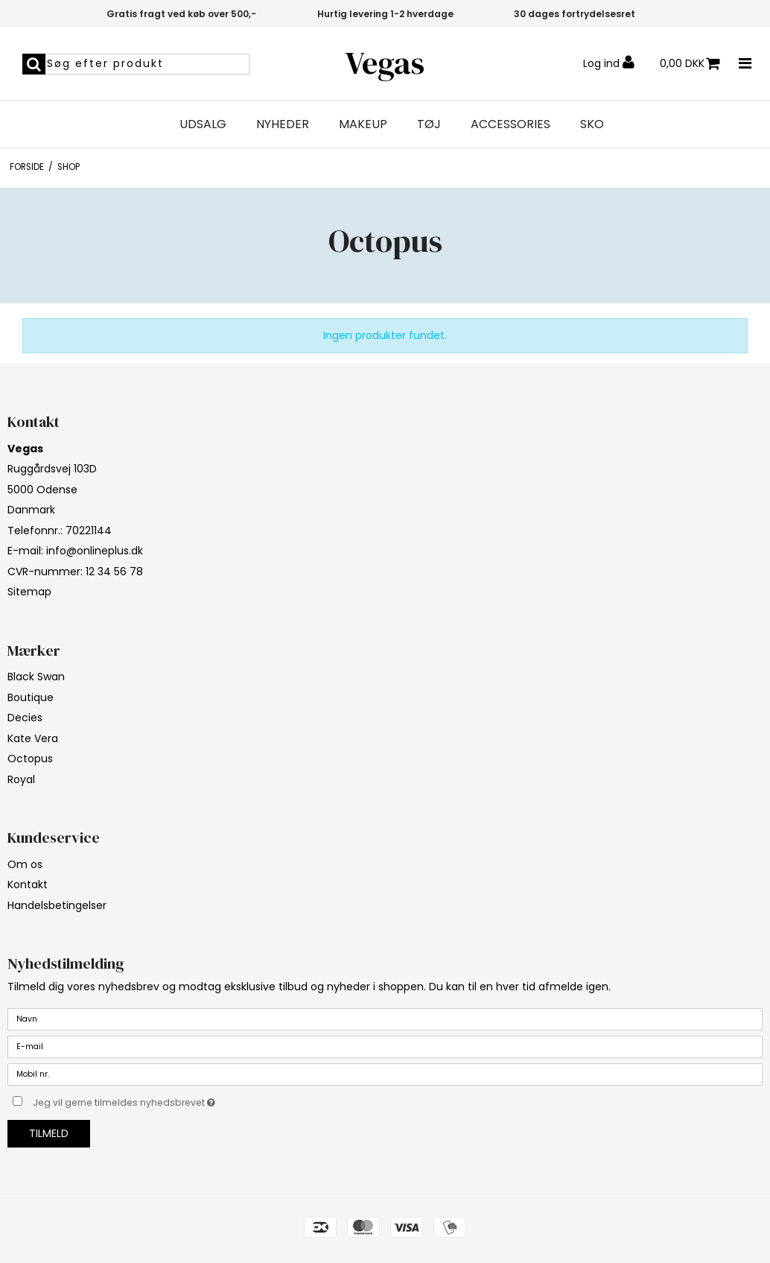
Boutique (30, 697)
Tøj (429, 124)
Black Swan (36, 676)
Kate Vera (32, 738)
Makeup (363, 124)
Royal (21, 779)
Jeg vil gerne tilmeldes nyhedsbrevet (161, 1100)
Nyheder (282, 124)
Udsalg (202, 124)
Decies (24, 717)
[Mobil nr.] (385, 1073)
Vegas (384, 63)
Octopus (30, 758)
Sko (592, 124)
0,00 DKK (690, 63)
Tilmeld (49, 1133)
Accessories (510, 124)
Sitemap (29, 591)
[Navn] (385, 1018)
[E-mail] (385, 1046)
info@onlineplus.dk (94, 550)
